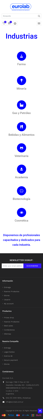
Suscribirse (32, 266)
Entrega (7, 287)
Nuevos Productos (11, 291)
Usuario (7, 300)
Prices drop (9, 318)
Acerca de (8, 356)
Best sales (8, 326)
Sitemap (7, 334)
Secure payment (11, 360)
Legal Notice (9, 352)
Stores (7, 295)
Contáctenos (9, 330)
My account (9, 304)
